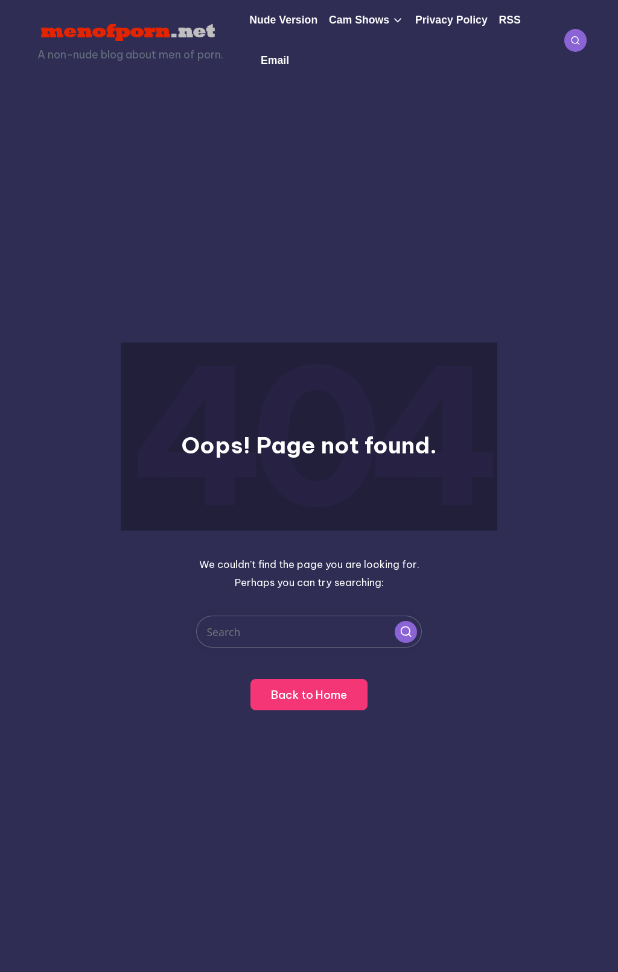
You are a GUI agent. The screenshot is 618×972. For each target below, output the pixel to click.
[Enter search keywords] (309, 632)
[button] (405, 632)
